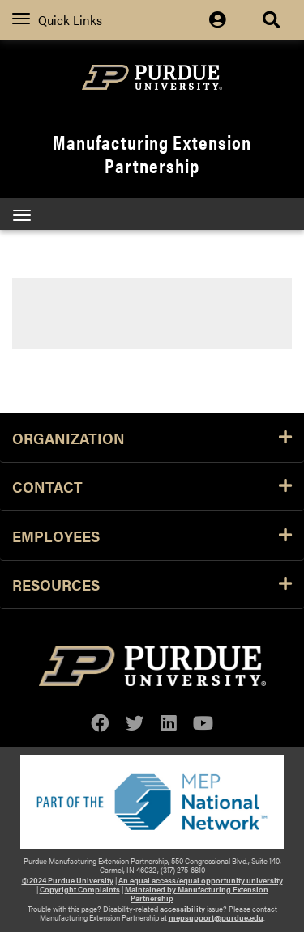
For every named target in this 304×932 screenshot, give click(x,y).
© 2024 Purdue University (67, 880)
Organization (152, 438)
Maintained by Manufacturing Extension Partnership (196, 893)
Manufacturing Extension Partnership (152, 153)
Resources (152, 584)
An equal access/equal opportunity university (200, 880)
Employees (152, 535)
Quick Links (57, 20)
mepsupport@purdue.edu (216, 917)
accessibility (182, 908)
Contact (152, 486)
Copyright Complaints (80, 889)
